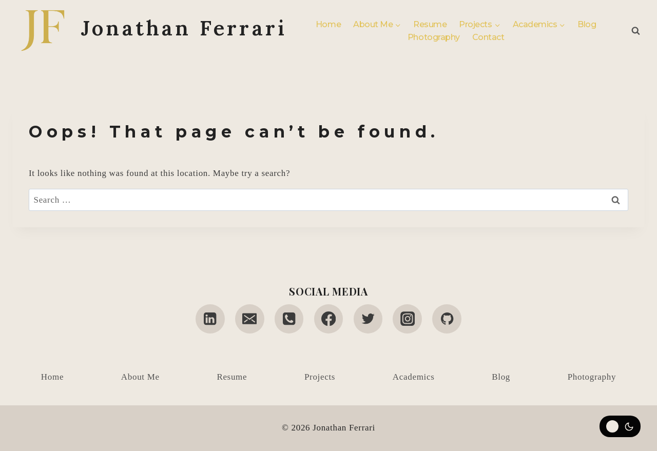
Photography (434, 37)
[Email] (249, 319)
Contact (488, 37)
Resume (430, 24)
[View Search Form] (636, 31)
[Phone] (289, 319)
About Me (140, 377)
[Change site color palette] (620, 426)
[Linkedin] (210, 319)
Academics (414, 377)
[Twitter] (368, 319)
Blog (586, 24)
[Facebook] (328, 319)
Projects (319, 377)
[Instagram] (407, 319)
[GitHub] (446, 319)
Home (328, 24)
